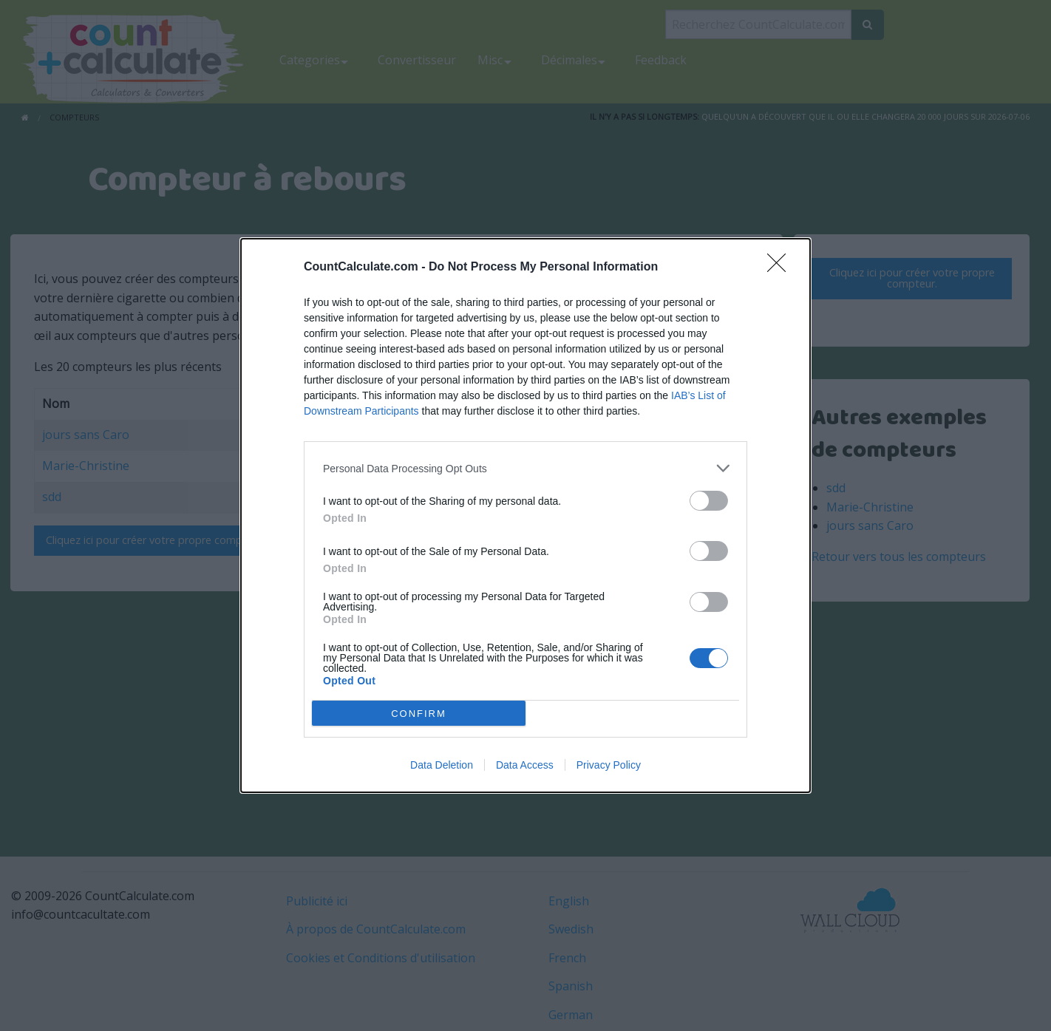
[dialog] (525, 515)
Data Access (525, 765)
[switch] (709, 501)
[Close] (781, 268)
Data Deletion (441, 765)
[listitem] (525, 468)
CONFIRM (418, 713)
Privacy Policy (608, 765)
